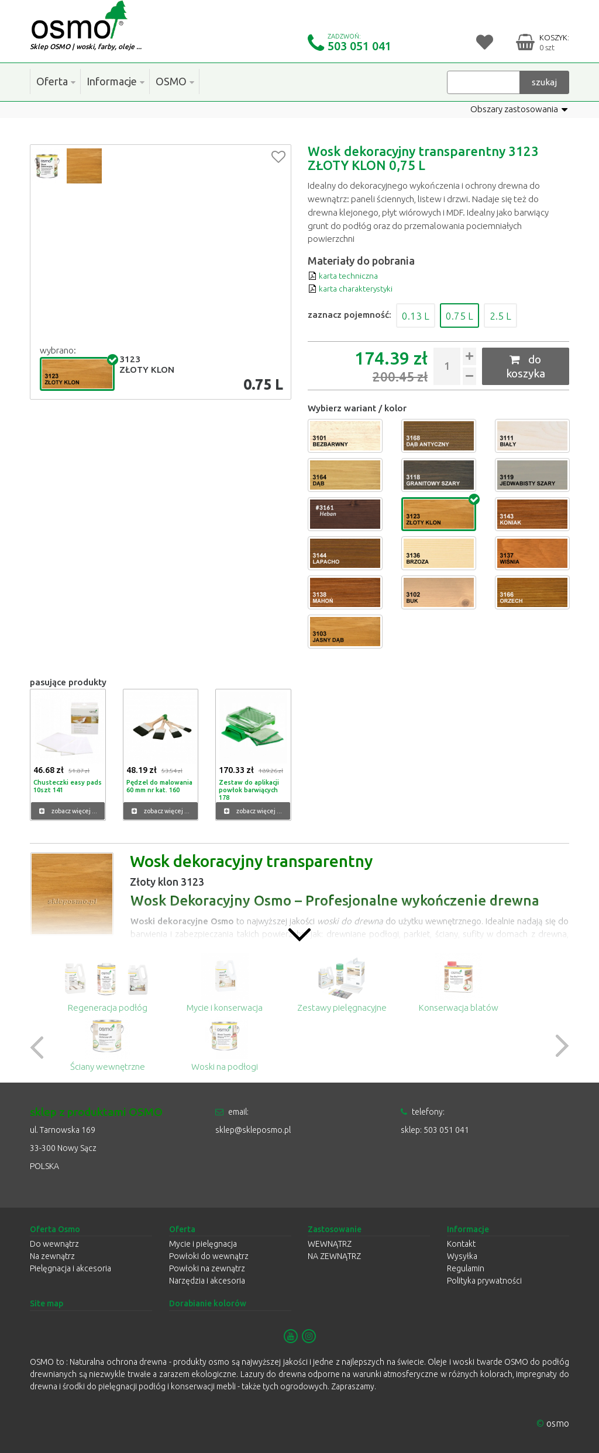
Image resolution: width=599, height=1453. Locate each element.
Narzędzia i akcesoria (207, 1280)
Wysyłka (462, 1256)
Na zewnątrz (52, 1256)
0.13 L (418, 315)
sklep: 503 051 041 (435, 1129)
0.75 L (467, 315)
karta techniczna (345, 275)
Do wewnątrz (54, 1244)
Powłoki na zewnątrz (207, 1268)
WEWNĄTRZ (330, 1244)
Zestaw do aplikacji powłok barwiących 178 (248, 788)
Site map (46, 1303)
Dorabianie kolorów (207, 1303)
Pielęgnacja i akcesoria (70, 1268)
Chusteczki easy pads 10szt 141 (67, 785)
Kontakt (461, 1244)
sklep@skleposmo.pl (253, 1129)
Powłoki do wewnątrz (209, 1256)
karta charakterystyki (353, 288)
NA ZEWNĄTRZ (334, 1256)
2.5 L (513, 315)
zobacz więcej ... (68, 810)
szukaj (544, 81)
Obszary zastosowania (518, 109)
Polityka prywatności (484, 1280)
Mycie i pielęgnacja (203, 1244)
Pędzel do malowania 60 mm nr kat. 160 (158, 785)
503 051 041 (359, 46)
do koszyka (525, 366)
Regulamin (465, 1268)
